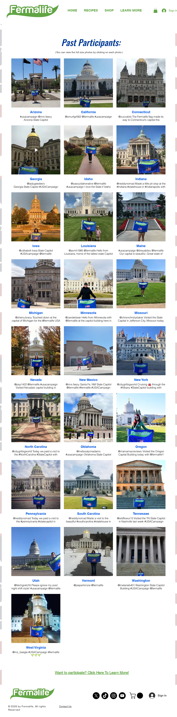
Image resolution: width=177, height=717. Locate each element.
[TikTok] (104, 695)
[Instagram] (113, 695)
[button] (131, 10)
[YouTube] (122, 695)
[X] (96, 695)
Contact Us (65, 706)
